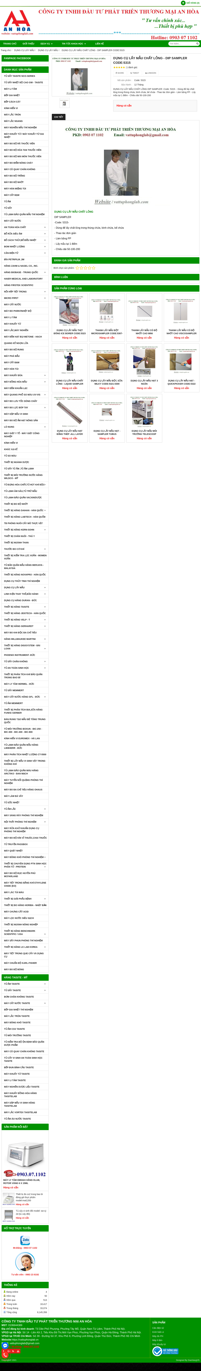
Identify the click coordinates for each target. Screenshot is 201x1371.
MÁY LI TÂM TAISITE (15, 1080)
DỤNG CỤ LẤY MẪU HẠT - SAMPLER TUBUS (107, 400)
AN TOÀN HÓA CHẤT (25, 227)
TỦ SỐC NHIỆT (11, 802)
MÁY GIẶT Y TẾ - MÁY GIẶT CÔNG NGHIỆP (22, 435)
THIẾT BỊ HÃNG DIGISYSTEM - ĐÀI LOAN (25, 647)
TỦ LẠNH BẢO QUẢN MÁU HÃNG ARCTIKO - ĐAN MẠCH (21, 772)
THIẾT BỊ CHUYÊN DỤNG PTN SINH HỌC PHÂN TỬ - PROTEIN (25, 865)
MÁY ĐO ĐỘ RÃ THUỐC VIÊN (19, 143)
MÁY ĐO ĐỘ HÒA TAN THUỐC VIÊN (22, 150)
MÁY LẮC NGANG (13, 121)
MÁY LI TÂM (10, 89)
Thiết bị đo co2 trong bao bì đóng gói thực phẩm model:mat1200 (29, 1197)
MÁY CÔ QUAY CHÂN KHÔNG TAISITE (24, 1051)
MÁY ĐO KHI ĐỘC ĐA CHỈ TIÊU (20, 632)
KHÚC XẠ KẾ (10, 449)
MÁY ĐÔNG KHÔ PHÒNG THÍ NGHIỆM (25, 857)
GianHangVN (193, 1360)
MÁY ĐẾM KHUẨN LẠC (15, 388)
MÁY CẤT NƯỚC (12, 221)
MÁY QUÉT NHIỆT (13, 850)
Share (120, 73)
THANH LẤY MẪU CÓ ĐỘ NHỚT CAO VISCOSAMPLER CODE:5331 (182, 333)
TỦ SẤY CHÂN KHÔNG (25, 661)
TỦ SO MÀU (10, 455)
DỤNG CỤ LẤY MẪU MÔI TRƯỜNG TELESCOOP (144, 400)
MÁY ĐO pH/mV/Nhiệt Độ (17, 311)
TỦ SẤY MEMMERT (14, 690)
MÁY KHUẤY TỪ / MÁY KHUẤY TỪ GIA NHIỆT (24, 135)
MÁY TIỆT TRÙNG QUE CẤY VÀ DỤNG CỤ (24, 955)
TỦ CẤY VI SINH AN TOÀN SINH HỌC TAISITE (23, 1059)
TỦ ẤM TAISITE (25, 984)
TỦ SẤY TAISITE (25, 990)
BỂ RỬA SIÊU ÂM (25, 233)
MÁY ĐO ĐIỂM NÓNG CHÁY (18, 163)
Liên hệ (93, 43)
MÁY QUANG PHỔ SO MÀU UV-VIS (25, 394)
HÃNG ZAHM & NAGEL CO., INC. (21, 266)
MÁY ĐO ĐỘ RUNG (14, 349)
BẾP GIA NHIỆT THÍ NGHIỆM (18, 1009)
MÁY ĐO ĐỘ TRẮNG (14, 175)
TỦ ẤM (7, 201)
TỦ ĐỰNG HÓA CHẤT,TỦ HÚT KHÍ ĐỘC (25, 484)
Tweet (134, 73)
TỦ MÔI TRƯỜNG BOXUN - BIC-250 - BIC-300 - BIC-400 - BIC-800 (23, 730)
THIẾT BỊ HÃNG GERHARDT (25, 626)
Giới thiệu (28, 43)
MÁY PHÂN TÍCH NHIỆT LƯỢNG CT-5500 (25, 754)
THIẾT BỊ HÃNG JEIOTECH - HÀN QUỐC (25, 613)
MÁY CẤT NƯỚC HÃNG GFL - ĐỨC (25, 697)
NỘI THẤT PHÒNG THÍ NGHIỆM (25, 822)
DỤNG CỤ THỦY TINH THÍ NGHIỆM (22, 581)
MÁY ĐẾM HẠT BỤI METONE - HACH (23, 336)
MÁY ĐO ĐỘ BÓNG (14, 969)
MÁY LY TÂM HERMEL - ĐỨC (19, 684)
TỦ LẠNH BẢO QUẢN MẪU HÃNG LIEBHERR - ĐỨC (21, 746)
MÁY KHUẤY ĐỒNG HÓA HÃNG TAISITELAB (20, 1095)
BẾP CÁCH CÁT (12, 102)
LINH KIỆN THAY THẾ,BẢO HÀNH (25, 594)
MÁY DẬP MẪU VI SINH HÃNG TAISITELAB (19, 1104)
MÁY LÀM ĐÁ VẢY (13, 796)
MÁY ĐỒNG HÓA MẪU (25, 382)
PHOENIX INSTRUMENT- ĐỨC (19, 655)
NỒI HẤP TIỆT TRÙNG (25, 291)
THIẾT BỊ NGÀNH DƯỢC (16, 462)
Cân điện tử (158, 1328)
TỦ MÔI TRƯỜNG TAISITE (17, 1035)
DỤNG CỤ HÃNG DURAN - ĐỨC (20, 600)
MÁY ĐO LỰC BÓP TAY (25, 407)
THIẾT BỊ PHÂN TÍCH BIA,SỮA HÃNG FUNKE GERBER (23, 711)
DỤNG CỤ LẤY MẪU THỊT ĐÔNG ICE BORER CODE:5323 (70, 332)
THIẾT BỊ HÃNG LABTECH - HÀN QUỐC (25, 517)
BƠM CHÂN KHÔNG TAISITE (19, 997)
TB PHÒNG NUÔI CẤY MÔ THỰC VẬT (23, 523)
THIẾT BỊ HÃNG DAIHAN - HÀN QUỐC (25, 510)
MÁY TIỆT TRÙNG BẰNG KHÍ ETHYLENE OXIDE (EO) (25, 884)
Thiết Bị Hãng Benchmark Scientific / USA (25, 932)
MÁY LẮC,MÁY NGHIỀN (16, 330)
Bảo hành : (126, 84)
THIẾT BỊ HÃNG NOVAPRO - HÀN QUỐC (25, 574)
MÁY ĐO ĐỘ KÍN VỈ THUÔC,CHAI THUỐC (25, 838)
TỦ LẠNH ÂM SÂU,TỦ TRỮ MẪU (20, 491)
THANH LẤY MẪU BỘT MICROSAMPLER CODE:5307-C (107, 333)
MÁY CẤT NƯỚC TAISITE (25, 1003)
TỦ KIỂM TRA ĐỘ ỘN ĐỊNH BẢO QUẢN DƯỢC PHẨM (24, 1043)
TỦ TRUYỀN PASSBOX (16, 844)
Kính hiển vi (158, 1332)
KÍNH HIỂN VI (11, 108)
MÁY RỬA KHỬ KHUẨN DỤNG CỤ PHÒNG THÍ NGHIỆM (21, 830)
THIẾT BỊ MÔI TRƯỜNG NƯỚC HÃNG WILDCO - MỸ (23, 476)
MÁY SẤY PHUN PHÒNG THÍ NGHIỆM (23, 940)
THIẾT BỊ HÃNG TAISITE (25, 607)
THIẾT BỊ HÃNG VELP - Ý (25, 619)
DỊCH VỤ (46, 43)
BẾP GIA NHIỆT (12, 95)
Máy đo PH (157, 1336)
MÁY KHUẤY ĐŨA (25, 375)
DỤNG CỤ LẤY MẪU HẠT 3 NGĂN (144, 350)
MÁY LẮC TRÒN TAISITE (17, 1016)
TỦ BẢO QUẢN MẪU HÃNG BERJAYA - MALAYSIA (24, 566)
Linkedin (150, 73)
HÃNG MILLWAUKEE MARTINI (25, 639)
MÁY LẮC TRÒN (12, 114)
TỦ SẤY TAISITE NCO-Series (19, 76)
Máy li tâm (157, 1340)
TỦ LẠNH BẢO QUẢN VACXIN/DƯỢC (23, 497)
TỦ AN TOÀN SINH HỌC (25, 668)
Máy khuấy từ (159, 1344)
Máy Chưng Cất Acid (16, 911)
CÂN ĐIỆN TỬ (25, 253)
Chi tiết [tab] (58, 117)
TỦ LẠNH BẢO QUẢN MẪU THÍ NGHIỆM (24, 214)
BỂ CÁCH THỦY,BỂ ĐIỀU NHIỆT (25, 240)
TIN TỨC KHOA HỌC (71, 43)
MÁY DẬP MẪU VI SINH (16, 414)
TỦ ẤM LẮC (25, 809)
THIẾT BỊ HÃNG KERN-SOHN (25, 529)
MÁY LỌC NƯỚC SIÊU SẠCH (19, 918)
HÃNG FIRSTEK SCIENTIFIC (18, 285)
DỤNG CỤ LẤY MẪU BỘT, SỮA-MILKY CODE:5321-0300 (107, 350)
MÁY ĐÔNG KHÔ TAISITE (17, 1022)
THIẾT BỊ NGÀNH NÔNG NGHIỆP (21, 924)
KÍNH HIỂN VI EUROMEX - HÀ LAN (22, 738)
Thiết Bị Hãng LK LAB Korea (25, 947)
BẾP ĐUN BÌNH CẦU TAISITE (19, 1067)
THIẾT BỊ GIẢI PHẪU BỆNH (25, 899)
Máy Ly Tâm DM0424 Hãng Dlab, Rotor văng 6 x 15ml (21, 1181)
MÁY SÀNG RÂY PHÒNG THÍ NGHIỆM (23, 815)
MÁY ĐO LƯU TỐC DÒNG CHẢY (20, 401)
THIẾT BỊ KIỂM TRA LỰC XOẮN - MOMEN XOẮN (25, 557)
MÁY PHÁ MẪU (12, 356)
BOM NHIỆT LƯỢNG (25, 246)
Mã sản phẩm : (124, 80)
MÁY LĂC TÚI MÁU (14, 892)
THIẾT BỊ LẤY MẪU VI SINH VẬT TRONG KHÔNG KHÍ (24, 762)
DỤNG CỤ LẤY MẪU (25, 587)
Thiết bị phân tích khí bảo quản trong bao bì (23, 676)
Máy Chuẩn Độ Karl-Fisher (20, 963)
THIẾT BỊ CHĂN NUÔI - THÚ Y (19, 536)
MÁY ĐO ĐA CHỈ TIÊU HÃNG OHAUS (23, 789)
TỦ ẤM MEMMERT (13, 703)
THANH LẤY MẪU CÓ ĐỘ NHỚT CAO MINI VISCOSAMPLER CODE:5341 (144, 333)
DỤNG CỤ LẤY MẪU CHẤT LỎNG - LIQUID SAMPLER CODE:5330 (69, 383)
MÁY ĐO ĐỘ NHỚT (14, 182)
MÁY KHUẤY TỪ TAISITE (17, 1074)
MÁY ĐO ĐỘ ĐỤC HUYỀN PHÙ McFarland (19, 875)
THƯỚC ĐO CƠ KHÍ (25, 549)
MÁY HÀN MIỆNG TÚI (15, 188)
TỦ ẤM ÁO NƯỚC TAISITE (17, 1119)
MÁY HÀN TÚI (11, 369)
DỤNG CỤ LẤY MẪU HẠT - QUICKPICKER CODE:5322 (182, 350)
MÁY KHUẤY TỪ (12, 324)
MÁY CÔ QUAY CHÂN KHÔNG (19, 169)
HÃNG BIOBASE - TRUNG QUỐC (25, 272)
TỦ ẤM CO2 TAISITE (14, 1029)
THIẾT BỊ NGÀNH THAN (16, 542)
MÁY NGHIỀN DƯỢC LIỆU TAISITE (21, 1086)
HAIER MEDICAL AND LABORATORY (23, 278)
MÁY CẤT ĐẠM (11, 195)
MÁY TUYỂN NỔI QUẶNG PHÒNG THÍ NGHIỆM (23, 781)
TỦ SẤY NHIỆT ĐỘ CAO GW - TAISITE (23, 82)
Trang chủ (9, 43)
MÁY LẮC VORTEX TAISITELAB (20, 1112)
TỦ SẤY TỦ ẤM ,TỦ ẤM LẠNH (19, 468)
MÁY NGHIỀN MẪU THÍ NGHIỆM (20, 127)
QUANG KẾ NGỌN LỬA (16, 343)
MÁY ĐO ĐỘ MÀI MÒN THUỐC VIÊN (22, 156)
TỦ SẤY (8, 208)
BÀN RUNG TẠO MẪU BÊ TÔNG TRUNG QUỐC (25, 721)
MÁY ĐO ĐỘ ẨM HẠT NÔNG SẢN (21, 420)
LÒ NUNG (25, 427)
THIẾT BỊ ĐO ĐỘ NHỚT (16, 504)
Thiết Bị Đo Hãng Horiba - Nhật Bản (25, 905)
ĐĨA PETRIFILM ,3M (14, 259)
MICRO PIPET (25, 298)
